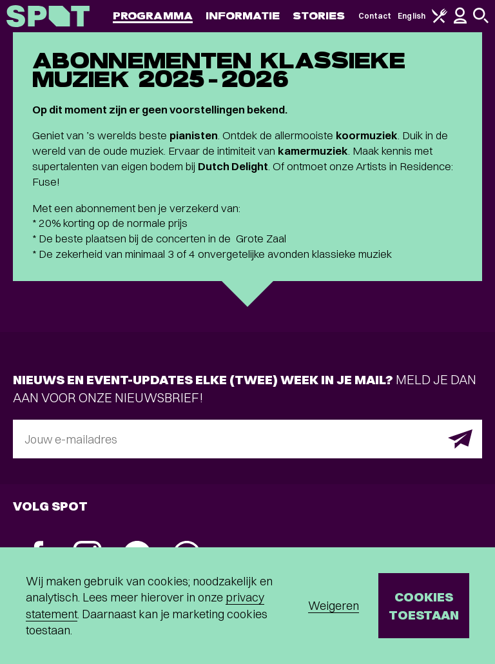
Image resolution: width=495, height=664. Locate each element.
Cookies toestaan (424, 606)
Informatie (243, 16)
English (411, 16)
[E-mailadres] (247, 439)
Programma (153, 16)
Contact (375, 16)
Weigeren (333, 605)
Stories (319, 16)
